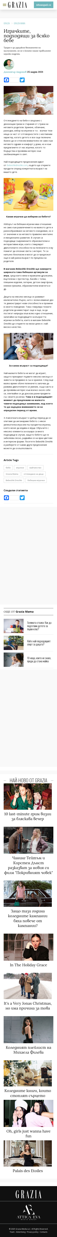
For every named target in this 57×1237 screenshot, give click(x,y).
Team (12, 1232)
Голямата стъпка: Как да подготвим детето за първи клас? (39, 626)
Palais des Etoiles (28, 1170)
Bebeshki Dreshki (14, 480)
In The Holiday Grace (28, 965)
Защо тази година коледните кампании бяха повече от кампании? (27, 918)
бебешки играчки (36, 480)
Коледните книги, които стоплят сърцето (27, 1093)
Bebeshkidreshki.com (17, 165)
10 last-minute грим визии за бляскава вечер (27, 816)
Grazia (7, 23)
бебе (8, 467)
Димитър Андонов (15, 71)
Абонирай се (43, 4)
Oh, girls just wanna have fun (28, 1134)
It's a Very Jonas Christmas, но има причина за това (28, 1006)
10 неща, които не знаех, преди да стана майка (39, 659)
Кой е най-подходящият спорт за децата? (39, 642)
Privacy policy (32, 1232)
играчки (20, 467)
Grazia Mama (19, 23)
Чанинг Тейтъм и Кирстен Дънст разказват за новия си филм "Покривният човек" (28, 865)
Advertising (21, 1232)
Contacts (43, 1232)
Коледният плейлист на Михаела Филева (28, 1050)
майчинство (35, 467)
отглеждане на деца (33, 474)
